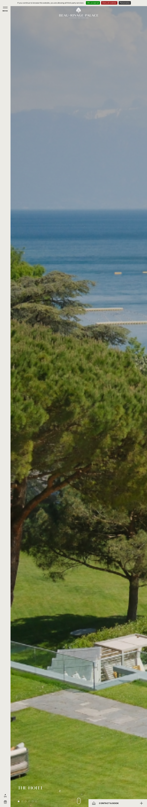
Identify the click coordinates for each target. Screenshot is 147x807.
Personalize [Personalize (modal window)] (125, 3)
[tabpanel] (79, 403)
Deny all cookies (109, 3)
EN (5, 796)
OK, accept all (93, 3)
